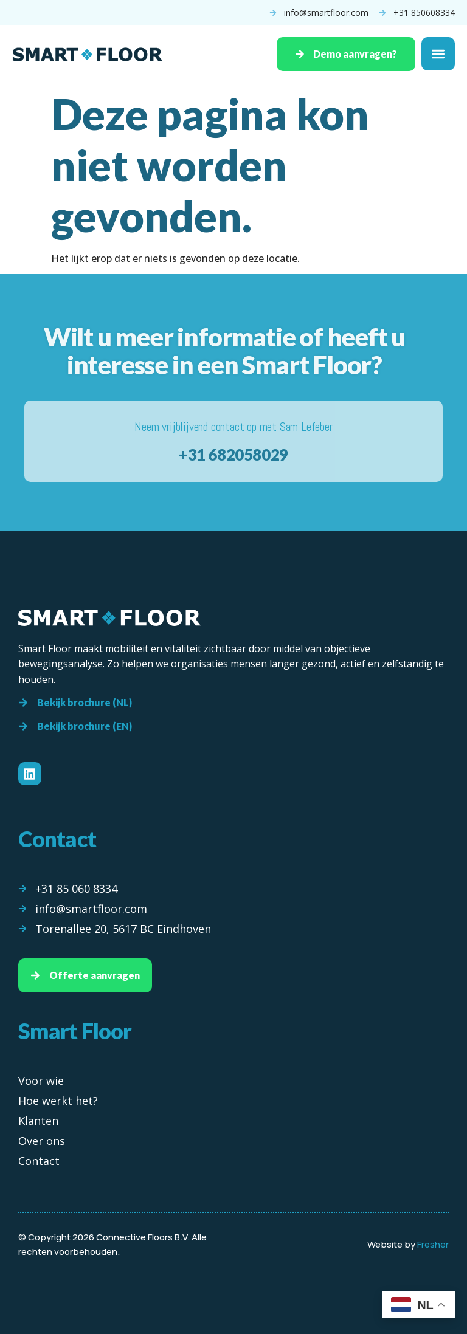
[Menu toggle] (438, 54)
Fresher (433, 1244)
